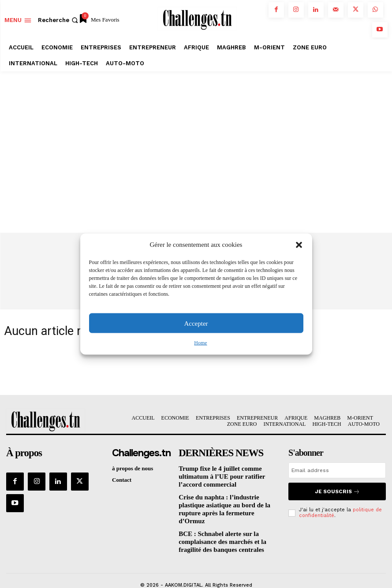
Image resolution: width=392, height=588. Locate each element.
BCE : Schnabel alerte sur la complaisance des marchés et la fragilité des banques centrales (227, 527)
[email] (337, 471)
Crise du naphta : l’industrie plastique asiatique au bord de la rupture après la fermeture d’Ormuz (227, 501)
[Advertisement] (196, 137)
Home (200, 343)
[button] (299, 244)
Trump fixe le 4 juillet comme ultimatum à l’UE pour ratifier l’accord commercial (227, 475)
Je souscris (337, 491)
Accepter (196, 323)
